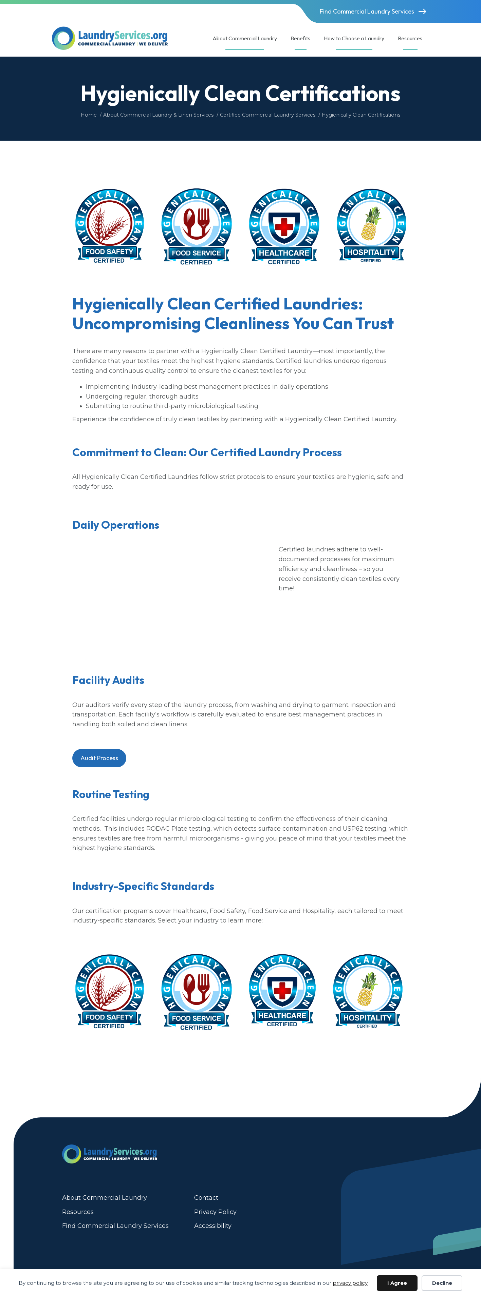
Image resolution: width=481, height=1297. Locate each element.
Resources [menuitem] (78, 1212)
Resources (410, 38)
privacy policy (350, 1283)
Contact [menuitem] (206, 1197)
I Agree (397, 1283)
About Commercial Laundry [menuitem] (104, 1197)
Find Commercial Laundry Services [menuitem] (115, 1226)
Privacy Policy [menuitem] (215, 1212)
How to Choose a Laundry (354, 38)
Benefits (300, 38)
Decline (442, 1283)
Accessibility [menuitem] (213, 1226)
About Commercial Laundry (244, 38)
